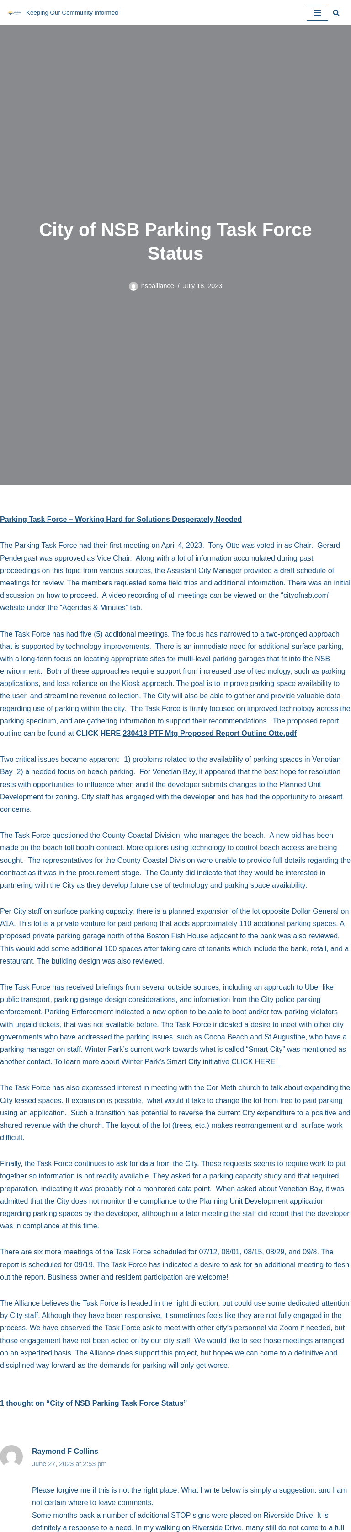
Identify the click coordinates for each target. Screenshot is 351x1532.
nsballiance (157, 285)
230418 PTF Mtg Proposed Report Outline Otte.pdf (210, 733)
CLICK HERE (255, 1062)
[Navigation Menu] (317, 13)
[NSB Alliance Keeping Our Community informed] (62, 12)
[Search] (336, 12)
